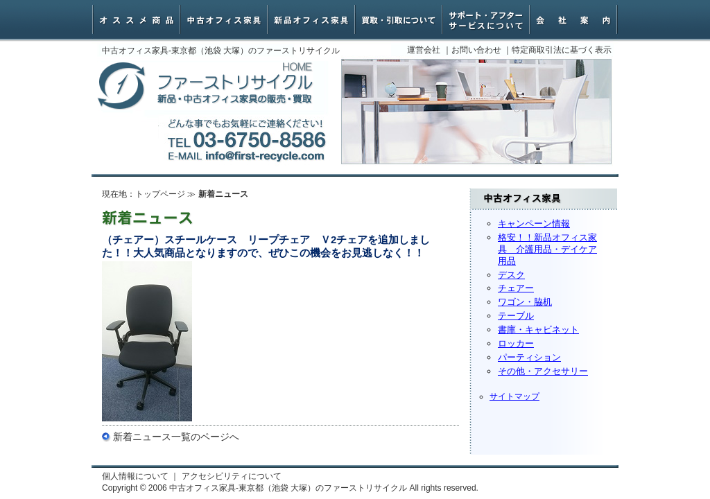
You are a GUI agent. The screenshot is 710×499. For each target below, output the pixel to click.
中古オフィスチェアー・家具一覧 (224, 19)
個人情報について (135, 476)
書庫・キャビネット (538, 329)
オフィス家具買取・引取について (398, 19)
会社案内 (573, 19)
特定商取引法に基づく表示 (562, 50)
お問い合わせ (476, 50)
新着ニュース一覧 (152, 436)
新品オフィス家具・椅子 (311, 19)
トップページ (160, 194)
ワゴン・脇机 (525, 302)
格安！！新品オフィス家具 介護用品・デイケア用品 (547, 249)
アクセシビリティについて (232, 476)
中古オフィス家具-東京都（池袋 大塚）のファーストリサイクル (205, 86)
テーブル (516, 315)
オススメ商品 (136, 19)
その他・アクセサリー (543, 371)
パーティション (529, 357)
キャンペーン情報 (534, 223)
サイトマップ (514, 396)
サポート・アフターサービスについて (486, 19)
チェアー (516, 288)
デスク (511, 275)
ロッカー (516, 343)
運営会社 (423, 50)
